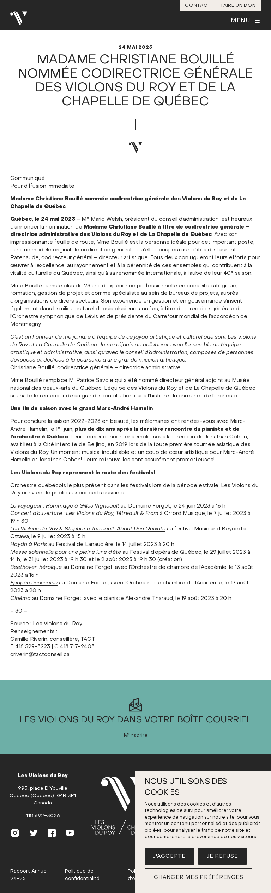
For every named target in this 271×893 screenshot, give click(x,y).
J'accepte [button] (169, 856)
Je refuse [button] (222, 856)
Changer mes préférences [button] (198, 877)
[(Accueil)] (126, 806)
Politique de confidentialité (82, 875)
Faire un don (238, 5)
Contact (198, 5)
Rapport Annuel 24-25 (29, 875)
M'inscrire (136, 735)
